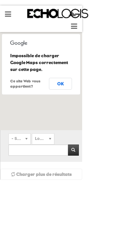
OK (60, 83)
